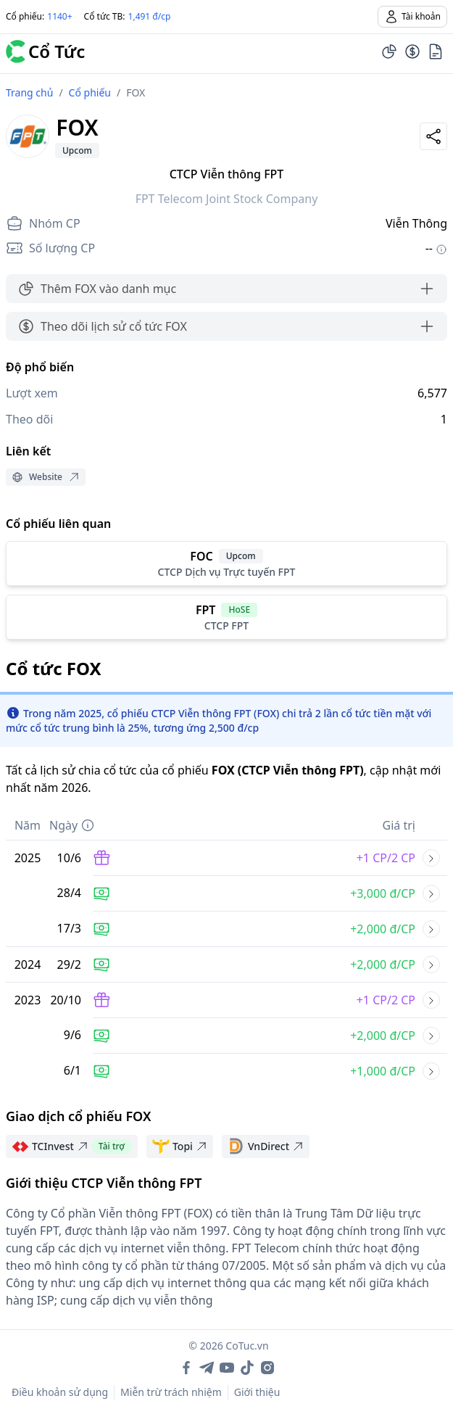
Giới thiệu (257, 1392)
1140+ (59, 16)
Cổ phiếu (90, 92)
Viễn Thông (416, 223)
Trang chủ (29, 92)
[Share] (433, 136)
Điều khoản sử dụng (60, 1392)
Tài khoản (412, 16)
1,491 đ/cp (149, 16)
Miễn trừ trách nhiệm (171, 1392)
